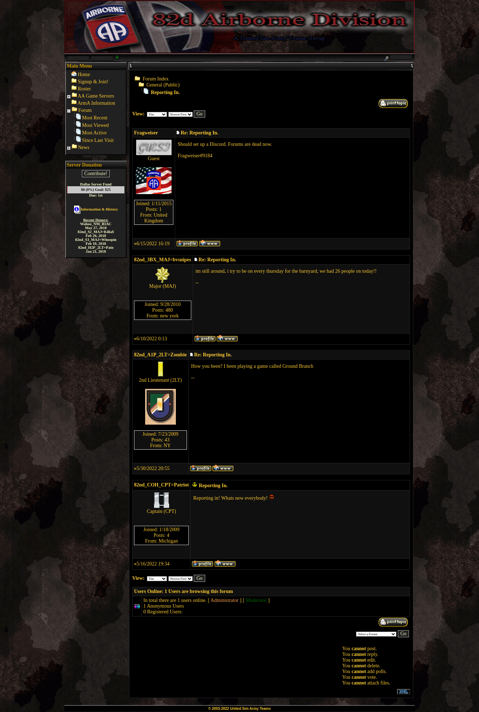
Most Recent (95, 117)
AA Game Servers (96, 96)
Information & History (96, 209)
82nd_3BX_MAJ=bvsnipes (162, 259)
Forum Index (156, 78)
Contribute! (96, 173)
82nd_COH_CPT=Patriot (161, 485)
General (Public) (163, 85)
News (83, 147)
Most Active (94, 132)
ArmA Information (96, 103)
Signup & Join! (93, 81)
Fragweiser (146, 132)
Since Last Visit (98, 140)
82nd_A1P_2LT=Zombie (160, 354)
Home (84, 74)
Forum (85, 110)
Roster (84, 89)
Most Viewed (95, 125)
